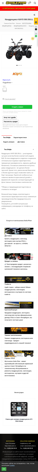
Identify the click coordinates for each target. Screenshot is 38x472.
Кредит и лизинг (11, 261)
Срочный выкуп (11, 310)
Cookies (12, 465)
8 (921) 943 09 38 (12, 448)
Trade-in (8, 284)
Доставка (8, 236)
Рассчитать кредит (11, 121)
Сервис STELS (10, 358)
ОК (4, 469)
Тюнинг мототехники (13, 335)
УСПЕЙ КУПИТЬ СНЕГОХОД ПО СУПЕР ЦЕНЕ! (19, 8)
